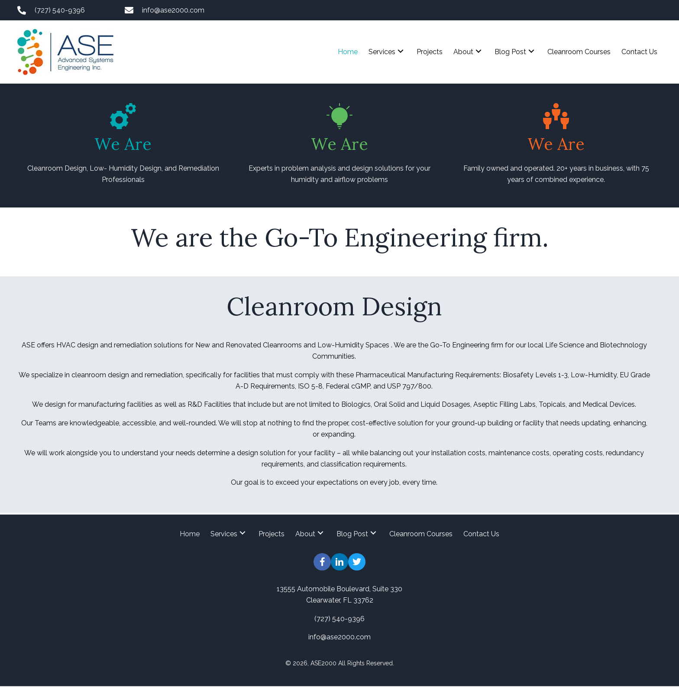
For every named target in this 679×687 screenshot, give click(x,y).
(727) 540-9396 (60, 10)
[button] (400, 51)
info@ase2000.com (173, 10)
